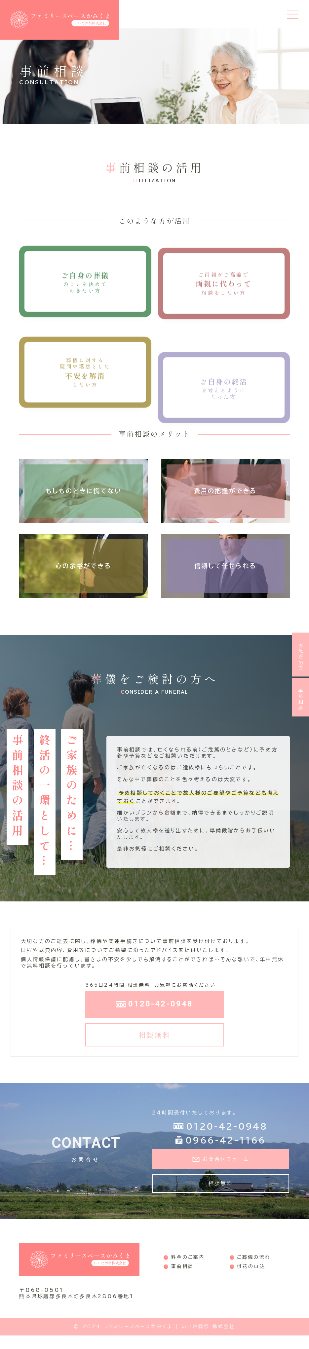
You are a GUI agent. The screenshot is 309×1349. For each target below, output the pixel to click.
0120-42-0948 (154, 1017)
